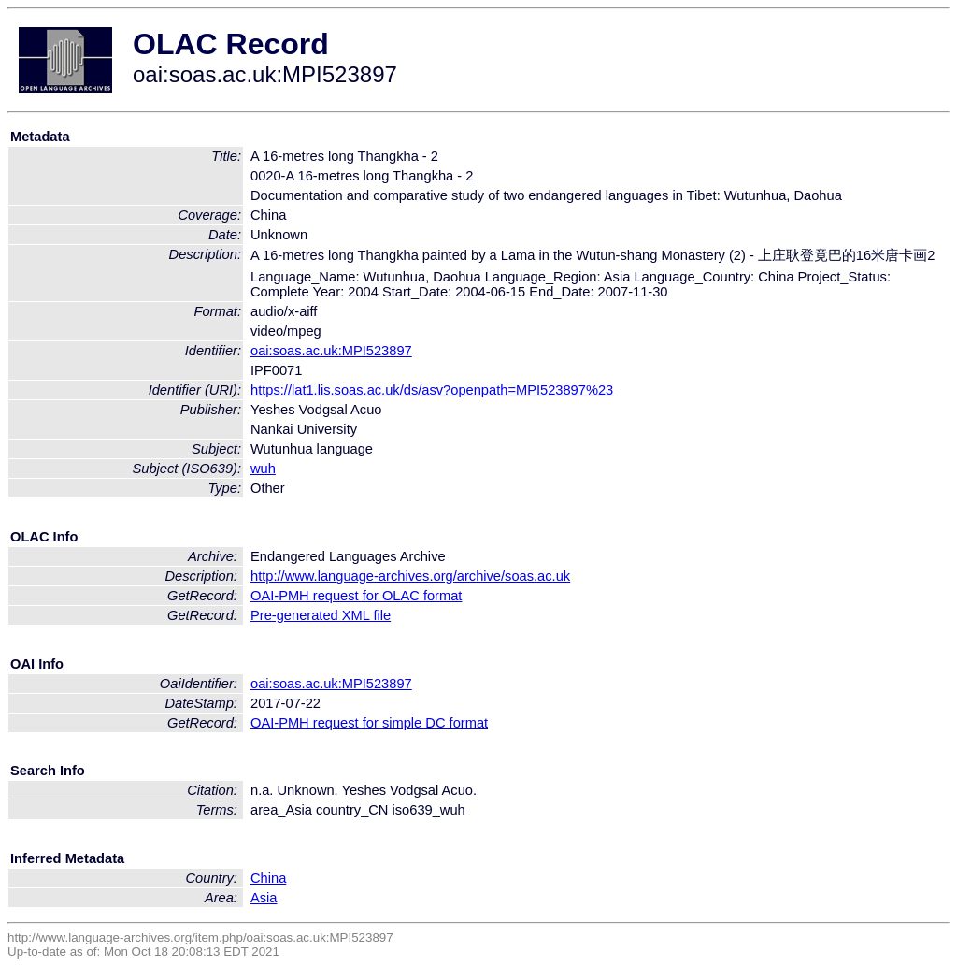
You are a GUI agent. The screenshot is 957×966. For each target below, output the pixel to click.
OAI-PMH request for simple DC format (369, 722)
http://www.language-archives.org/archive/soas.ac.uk (410, 576)
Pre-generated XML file (320, 615)
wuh (263, 468)
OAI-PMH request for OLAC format (356, 595)
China (268, 878)
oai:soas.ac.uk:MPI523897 (331, 350)
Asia (264, 897)
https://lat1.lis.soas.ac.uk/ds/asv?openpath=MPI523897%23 (431, 389)
